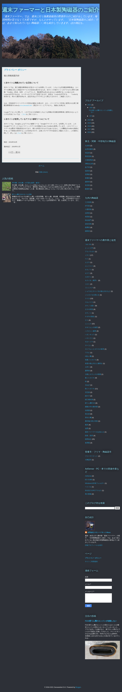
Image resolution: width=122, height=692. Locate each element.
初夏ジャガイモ (90, 360)
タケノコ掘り (90, 306)
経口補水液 (89, 399)
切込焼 (87, 153)
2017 (89, 129)
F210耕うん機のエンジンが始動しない (101, 621)
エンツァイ (89, 266)
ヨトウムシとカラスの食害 (94, 349)
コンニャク (89, 288)
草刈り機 (88, 417)
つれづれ (88, 244)
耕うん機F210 (90, 403)
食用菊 (87, 443)
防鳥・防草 (89, 436)
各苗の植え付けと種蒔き (93, 363)
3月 (90, 116)
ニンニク (88, 324)
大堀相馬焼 (89, 160)
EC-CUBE (88, 480)
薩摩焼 (87, 227)
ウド (86, 259)
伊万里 (87, 206)
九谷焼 (87, 146)
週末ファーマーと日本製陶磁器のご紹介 (50, 10)
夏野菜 (87, 371)
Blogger (78, 687)
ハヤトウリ (89, 338)
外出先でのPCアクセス (93, 490)
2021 (89, 105)
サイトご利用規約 (91, 561)
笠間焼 (87, 174)
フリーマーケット (91, 456)
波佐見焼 (88, 224)
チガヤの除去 (90, 316)
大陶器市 (88, 460)
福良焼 (87, 171)
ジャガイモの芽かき (92, 295)
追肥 (86, 428)
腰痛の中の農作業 (91, 407)
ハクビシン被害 (90, 331)
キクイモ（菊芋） (91, 280)
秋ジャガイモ (90, 389)
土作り (87, 367)
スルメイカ (89, 302)
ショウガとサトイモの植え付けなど (97, 291)
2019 (89, 123)
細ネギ (87, 396)
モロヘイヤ (89, 342)
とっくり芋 (89, 248)
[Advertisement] (102, 78)
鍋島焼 (87, 231)
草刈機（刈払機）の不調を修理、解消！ (26, 183)
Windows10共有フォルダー (94, 483)
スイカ (87, 298)
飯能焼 (87, 189)
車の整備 (88, 494)
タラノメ (88, 313)
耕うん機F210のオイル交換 (22, 194)
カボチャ (88, 277)
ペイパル (88, 487)
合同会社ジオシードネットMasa (99, 532)
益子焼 (87, 167)
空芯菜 (87, 392)
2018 (89, 126)
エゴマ (87, 262)
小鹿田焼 (88, 209)
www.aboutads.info (26, 105)
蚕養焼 (87, 178)
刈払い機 (88, 356)
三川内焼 (88, 202)
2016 (89, 132)
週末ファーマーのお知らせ (94, 432)
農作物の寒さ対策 (91, 421)
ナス (86, 320)
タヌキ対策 (89, 309)
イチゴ (87, 255)
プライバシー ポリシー (93, 558)
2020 (89, 120)
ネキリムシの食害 (91, 327)
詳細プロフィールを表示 (93, 545)
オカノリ (88, 269)
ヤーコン (88, 345)
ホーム (41, 166)
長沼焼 (87, 185)
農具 (86, 425)
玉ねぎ (87, 385)
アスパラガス (90, 251)
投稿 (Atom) (43, 172)
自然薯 (87, 410)
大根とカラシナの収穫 (93, 374)
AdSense (88, 476)
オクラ (87, 273)
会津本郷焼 (89, 149)
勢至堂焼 (88, 156)
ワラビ (87, 352)
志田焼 (87, 213)
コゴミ (87, 284)
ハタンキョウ (90, 334)
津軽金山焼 (89, 164)
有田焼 (87, 217)
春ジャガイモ (90, 378)
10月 (91, 107)
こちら (23, 114)
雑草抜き (88, 439)
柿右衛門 (88, 220)
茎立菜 (87, 414)
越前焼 (87, 182)
